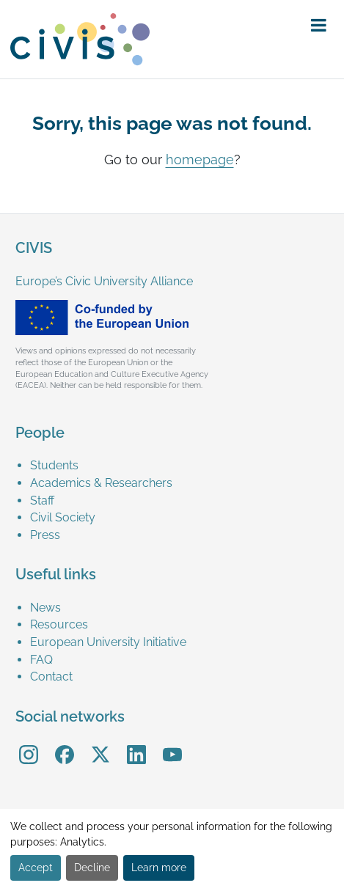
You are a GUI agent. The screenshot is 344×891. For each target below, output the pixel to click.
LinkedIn (136, 744)
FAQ (41, 660)
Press (45, 535)
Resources (59, 624)
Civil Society (62, 517)
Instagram (29, 744)
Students (54, 465)
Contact (51, 676)
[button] (318, 25)
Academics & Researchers (101, 483)
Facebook (64, 744)
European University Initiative (108, 642)
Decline (92, 867)
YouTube (172, 744)
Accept (35, 867)
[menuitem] (179, 465)
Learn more (158, 867)
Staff (42, 500)
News (45, 608)
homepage (200, 160)
